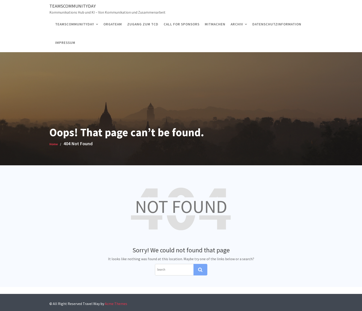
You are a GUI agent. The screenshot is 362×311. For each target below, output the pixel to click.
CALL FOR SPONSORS (181, 24)
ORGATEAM (112, 24)
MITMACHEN (215, 24)
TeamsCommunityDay (72, 6)
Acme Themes (116, 303)
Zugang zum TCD (142, 24)
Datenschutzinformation (276, 24)
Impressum (65, 42)
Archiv (237, 24)
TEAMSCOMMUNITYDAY (74, 24)
